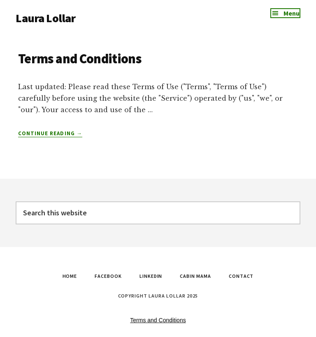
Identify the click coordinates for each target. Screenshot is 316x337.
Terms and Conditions (79, 59)
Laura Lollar (45, 18)
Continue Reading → (50, 133)
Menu (291, 13)
